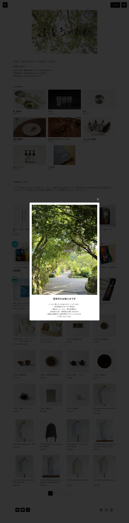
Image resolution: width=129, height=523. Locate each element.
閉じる (98, 199)
